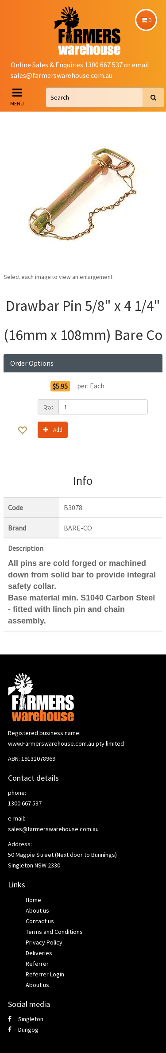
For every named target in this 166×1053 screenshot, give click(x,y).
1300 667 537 (25, 803)
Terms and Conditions (54, 932)
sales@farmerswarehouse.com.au (61, 75)
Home (33, 900)
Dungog (23, 1030)
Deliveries (39, 953)
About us (37, 910)
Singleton (25, 1019)
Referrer (37, 964)
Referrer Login (45, 974)
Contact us (40, 921)
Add (52, 429)
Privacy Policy (44, 942)
